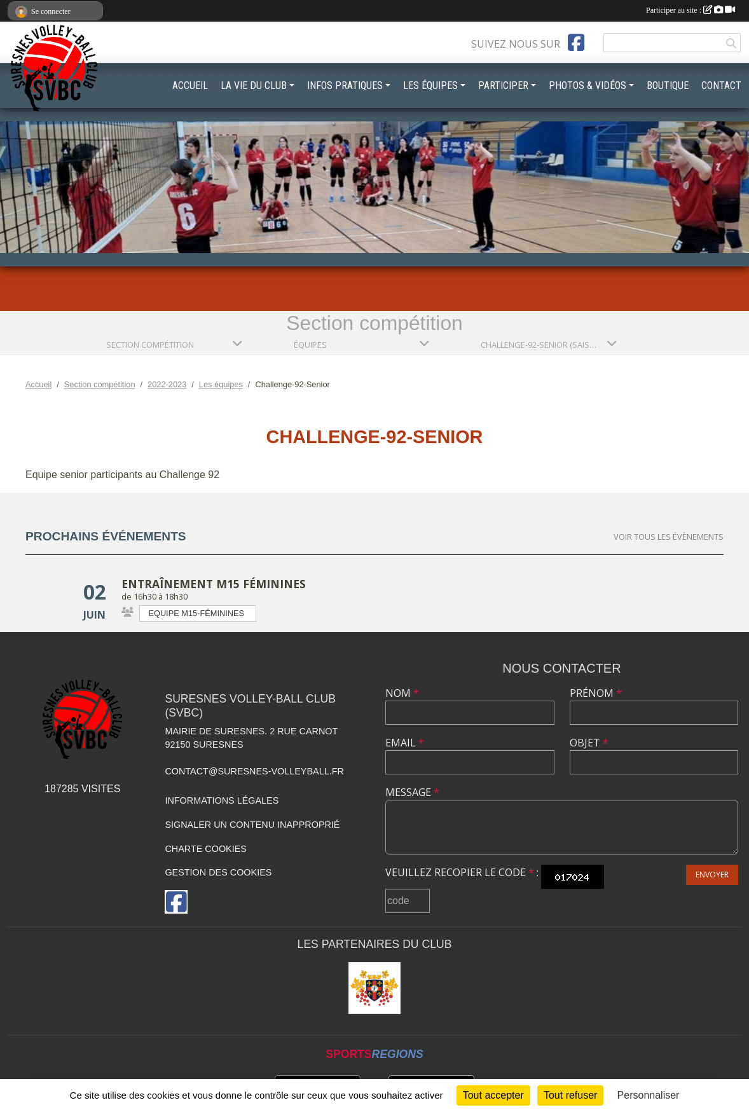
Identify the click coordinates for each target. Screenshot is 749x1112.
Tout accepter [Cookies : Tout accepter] (493, 1095)
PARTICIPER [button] (503, 85)
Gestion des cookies (218, 872)
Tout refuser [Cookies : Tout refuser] (570, 1095)
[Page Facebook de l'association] (576, 42)
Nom (402, 693)
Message (412, 792)
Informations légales (221, 800)
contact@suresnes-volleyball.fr (254, 771)
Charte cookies (205, 849)
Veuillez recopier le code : (462, 872)
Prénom (596, 693)
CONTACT (721, 85)
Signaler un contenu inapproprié (252, 825)
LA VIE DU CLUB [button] (254, 85)
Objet (589, 743)
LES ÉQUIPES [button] (430, 85)
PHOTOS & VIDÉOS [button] (587, 85)
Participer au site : (690, 10)
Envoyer (712, 874)
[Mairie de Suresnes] (374, 988)
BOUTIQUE (668, 85)
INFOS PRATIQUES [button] (345, 85)
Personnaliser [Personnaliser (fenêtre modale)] (648, 1095)
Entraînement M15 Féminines (213, 583)
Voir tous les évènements (669, 536)
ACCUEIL (190, 85)
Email (404, 743)
